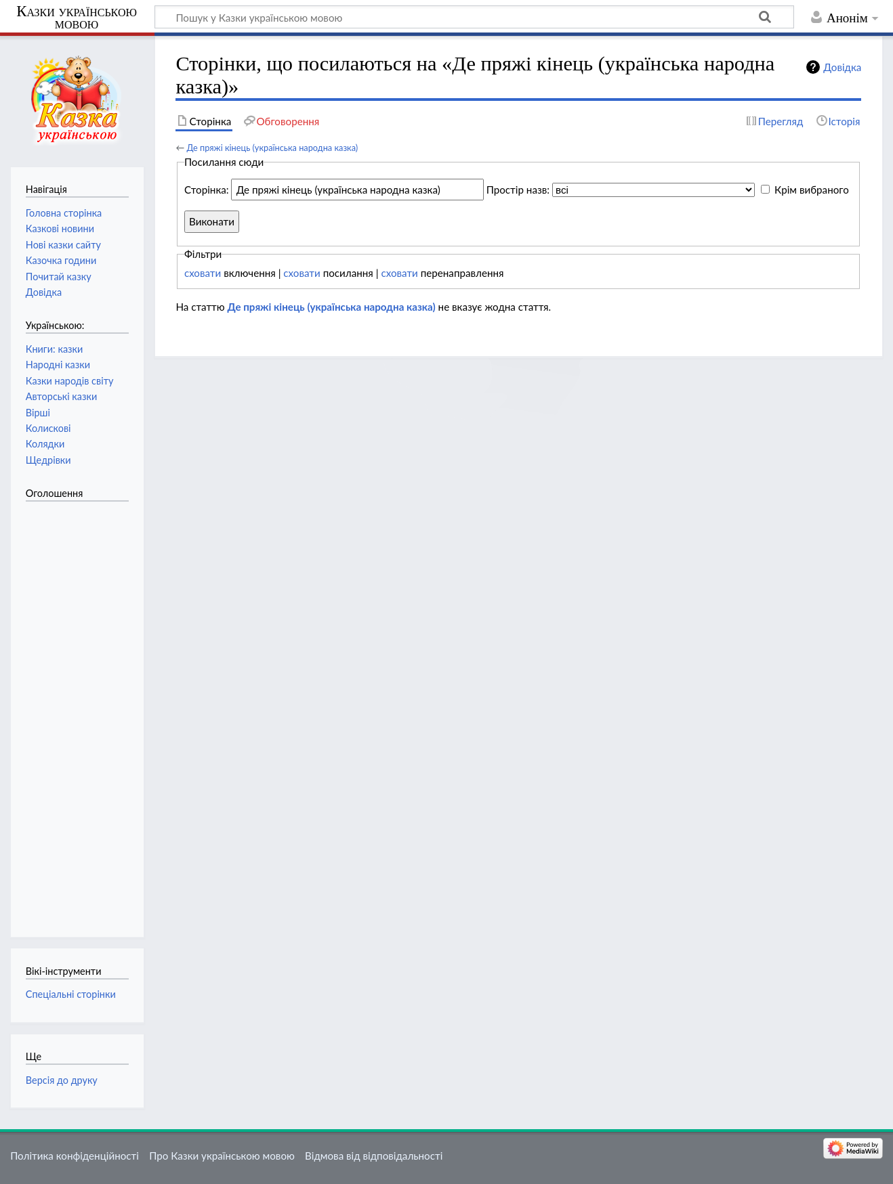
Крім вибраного (811, 189)
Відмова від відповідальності (373, 1155)
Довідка (842, 67)
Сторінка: (206, 189)
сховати (202, 273)
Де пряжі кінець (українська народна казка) (272, 147)
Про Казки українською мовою (222, 1155)
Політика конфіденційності (74, 1155)
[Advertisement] (80, 712)
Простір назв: (517, 189)
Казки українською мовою (76, 17)
